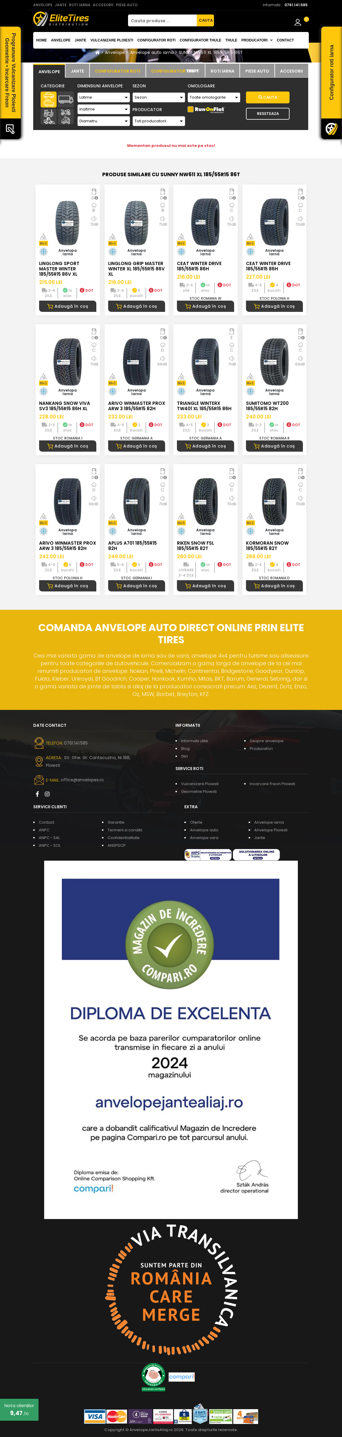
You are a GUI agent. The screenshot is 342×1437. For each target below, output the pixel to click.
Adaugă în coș (67, 306)
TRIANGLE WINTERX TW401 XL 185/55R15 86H (204, 406)
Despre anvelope (267, 741)
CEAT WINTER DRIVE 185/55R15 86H (199, 266)
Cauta (267, 97)
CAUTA (206, 20)
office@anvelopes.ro (82, 780)
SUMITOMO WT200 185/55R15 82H (267, 406)
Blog (185, 748)
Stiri (184, 756)
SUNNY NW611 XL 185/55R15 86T (211, 52)
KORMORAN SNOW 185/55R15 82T (267, 545)
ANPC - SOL (49, 845)
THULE (231, 40)
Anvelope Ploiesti (270, 830)
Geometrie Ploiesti (199, 791)
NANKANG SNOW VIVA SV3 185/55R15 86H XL (64, 406)
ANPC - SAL (49, 838)
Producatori (261, 748)
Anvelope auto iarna (152, 52)
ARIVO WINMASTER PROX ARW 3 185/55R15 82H (136, 406)
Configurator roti (156, 40)
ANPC (44, 830)
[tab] (49, 71)
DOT (86, 290)
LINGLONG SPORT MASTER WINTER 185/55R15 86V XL (59, 268)
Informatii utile (194, 741)
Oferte (196, 822)
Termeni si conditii (125, 830)
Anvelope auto (204, 830)
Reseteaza (268, 113)
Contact (285, 40)
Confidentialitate (124, 838)
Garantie (116, 822)
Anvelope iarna (269, 822)
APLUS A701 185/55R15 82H (132, 545)
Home (41, 40)
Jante (80, 40)
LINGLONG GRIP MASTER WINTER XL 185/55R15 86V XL (136, 268)
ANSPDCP (117, 845)
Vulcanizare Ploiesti (111, 40)
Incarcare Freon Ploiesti (272, 784)
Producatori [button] (257, 40)
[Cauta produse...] (162, 20)
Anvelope (61, 40)
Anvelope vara (204, 838)
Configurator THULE (200, 40)
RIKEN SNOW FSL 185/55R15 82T (195, 545)
